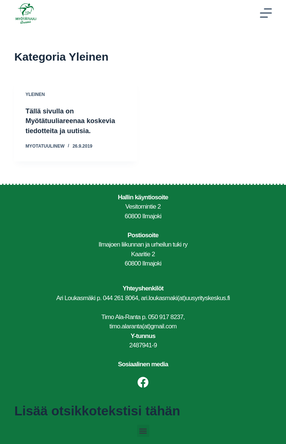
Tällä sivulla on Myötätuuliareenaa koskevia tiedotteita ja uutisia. (74, 120)
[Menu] (266, 13)
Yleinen (35, 94)
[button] (143, 430)
